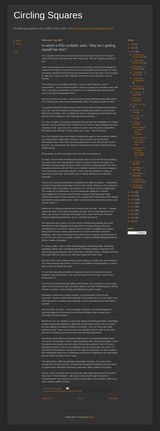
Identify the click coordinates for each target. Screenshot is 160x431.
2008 (133, 221)
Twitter (18, 44)
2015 (133, 196)
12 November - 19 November (138, 62)
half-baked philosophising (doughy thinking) (65, 391)
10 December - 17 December (138, 56)
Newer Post (47, 398)
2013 (133, 203)
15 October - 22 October (139, 73)
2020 (133, 44)
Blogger (91, 417)
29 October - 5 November (138, 68)
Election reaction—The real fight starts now (139, 141)
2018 (133, 48)
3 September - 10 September (138, 79)
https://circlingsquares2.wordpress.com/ (91, 28)
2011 (133, 210)
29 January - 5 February (138, 186)
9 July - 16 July (139, 104)
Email (16, 51)
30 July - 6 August (136, 99)
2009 (133, 218)
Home (80, 398)
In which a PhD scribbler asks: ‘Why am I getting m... (138, 152)
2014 (133, 199)
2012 (133, 207)
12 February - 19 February (138, 180)
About (18, 41)
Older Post (113, 398)
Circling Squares (48, 15)
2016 (133, 192)
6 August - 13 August (138, 93)
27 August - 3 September (138, 87)
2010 (133, 214)
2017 (133, 52)
